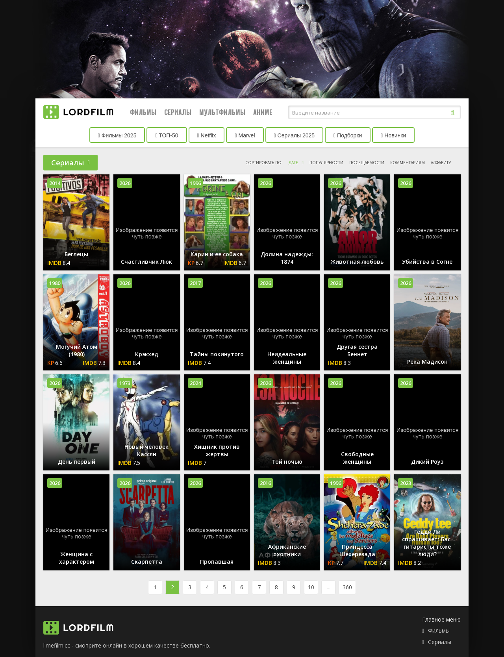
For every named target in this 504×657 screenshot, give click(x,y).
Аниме (262, 112)
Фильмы (143, 112)
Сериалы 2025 (294, 135)
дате (293, 162)
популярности (326, 162)
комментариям (407, 162)
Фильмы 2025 (117, 135)
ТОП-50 (166, 135)
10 (311, 587)
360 (347, 587)
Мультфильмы (222, 112)
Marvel (245, 135)
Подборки (348, 135)
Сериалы (177, 112)
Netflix (206, 135)
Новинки (393, 135)
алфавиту (441, 162)
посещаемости (366, 162)
